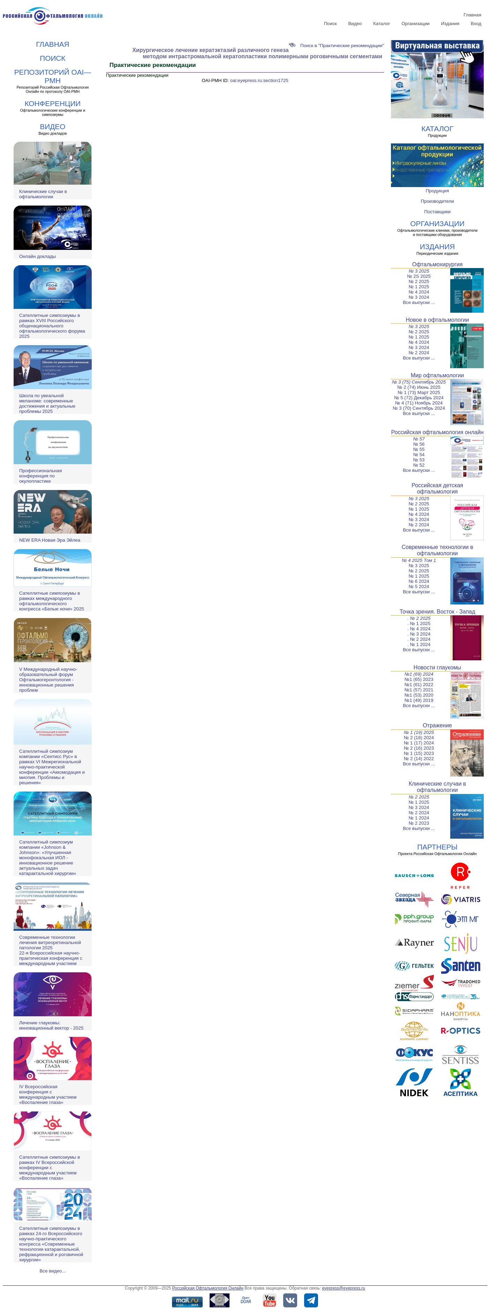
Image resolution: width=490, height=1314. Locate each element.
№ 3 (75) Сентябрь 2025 (419, 382)
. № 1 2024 (418, 644)
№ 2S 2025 (419, 276)
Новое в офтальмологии (437, 320)
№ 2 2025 (419, 281)
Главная (472, 14)
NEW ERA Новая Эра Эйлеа (49, 540)
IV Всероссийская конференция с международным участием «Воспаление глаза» (47, 1094)
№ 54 (419, 454)
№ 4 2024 (419, 292)
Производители (437, 201)
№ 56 (419, 444)
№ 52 (419, 465)
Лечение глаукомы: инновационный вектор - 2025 (51, 1025)
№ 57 (419, 438)
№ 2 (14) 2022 (419, 758)
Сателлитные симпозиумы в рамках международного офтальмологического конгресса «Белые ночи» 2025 (51, 601)
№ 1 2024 (419, 818)
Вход (476, 23)
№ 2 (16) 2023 (419, 748)
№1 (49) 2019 (419, 700)
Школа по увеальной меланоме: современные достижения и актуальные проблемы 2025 (47, 403)
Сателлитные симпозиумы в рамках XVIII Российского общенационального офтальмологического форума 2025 (52, 326)
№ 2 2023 (419, 823)
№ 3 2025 (419, 271)
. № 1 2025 (418, 623)
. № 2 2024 (418, 639)
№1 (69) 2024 (419, 674)
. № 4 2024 (418, 628)
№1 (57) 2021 (419, 689)
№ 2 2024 (419, 352)
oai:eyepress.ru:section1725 (259, 80)
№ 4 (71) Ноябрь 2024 (419, 403)
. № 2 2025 (418, 618)
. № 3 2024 (418, 634)
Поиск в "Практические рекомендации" (336, 45)
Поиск (330, 23)
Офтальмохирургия (437, 264)
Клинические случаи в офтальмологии (43, 194)
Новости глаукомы (437, 667)
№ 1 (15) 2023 (419, 753)
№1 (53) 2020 (419, 695)
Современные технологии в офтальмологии (437, 550)
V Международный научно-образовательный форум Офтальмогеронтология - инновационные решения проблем (48, 680)
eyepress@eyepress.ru (343, 1288)
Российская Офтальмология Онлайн (207, 1288)
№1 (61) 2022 (419, 684)
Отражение (437, 725)
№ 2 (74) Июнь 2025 (418, 387)
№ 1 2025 (419, 286)
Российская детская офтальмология (437, 488)
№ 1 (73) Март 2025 (419, 392)
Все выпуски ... (419, 302)
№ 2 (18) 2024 (419, 737)
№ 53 (419, 459)
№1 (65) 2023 (419, 679)
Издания (450, 23)
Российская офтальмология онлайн (437, 432)
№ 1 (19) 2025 (419, 732)
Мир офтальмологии (437, 375)
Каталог (381, 23)
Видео (355, 23)
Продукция (437, 190)
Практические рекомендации (137, 75)
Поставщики (437, 211)
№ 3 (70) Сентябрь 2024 (419, 408)
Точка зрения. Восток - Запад (437, 612)
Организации (415, 23)
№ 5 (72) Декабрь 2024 (419, 397)
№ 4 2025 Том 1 (419, 560)
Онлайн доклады (37, 256)
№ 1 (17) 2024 (419, 742)
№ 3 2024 (419, 297)
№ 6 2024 (419, 581)
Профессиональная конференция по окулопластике (40, 476)
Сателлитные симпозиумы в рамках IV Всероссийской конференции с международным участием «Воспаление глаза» (49, 1168)
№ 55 (419, 449)
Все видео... (52, 1271)
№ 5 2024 (419, 586)
